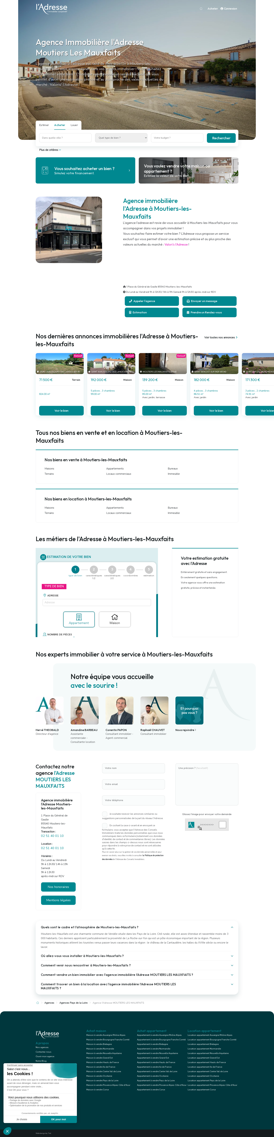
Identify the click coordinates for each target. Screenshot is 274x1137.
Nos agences (42, 1047)
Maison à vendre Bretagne (99, 1044)
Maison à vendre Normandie (100, 1048)
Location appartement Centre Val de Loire (208, 1071)
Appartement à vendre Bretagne (152, 1044)
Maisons (49, 468)
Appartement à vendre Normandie (153, 1048)
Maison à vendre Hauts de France (102, 1062)
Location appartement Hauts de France (207, 1062)
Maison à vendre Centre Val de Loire (103, 1071)
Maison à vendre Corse (97, 1089)
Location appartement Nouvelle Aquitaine (208, 1053)
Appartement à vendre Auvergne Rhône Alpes (159, 1035)
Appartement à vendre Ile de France (154, 1067)
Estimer (44, 125)
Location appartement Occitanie (203, 1076)
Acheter (213, 8)
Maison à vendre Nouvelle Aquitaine (104, 1053)
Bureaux (173, 468)
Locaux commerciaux (118, 474)
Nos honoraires (58, 887)
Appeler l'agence (142, 301)
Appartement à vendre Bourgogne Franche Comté (161, 1039)
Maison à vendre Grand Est (99, 1057)
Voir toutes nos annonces (221, 337)
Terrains (49, 474)
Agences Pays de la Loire (73, 1003)
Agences (49, 1003)
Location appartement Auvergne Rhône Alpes (210, 1035)
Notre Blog (41, 1061)
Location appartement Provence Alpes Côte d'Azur (212, 1085)
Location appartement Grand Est (204, 1057)
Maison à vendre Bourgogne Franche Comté (107, 1039)
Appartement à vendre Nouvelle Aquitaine (157, 1053)
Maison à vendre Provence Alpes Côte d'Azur (108, 1085)
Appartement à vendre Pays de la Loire (156, 1080)
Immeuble (174, 474)
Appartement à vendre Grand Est (153, 1057)
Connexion (229, 8)
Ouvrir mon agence (45, 1056)
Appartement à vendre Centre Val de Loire (157, 1071)
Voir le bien (61, 410)
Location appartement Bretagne (203, 1044)
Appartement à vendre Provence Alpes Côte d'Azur (161, 1085)
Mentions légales (58, 900)
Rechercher (221, 138)
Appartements (115, 468)
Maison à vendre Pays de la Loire (102, 1080)
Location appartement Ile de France (205, 1067)
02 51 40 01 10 (52, 836)
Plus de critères (50, 150)
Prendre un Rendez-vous (204, 312)
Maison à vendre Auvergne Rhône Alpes (105, 1035)
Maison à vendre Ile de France (100, 1067)
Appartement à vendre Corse (151, 1089)
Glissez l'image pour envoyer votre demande (207, 814)
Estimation (138, 312)
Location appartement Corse (202, 1089)
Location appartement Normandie (204, 1048)
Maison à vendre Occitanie (99, 1076)
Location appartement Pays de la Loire (206, 1080)
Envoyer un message (202, 301)
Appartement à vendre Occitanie (152, 1076)
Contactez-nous (43, 1051)
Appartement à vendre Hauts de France (156, 1062)
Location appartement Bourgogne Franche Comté (212, 1039)
